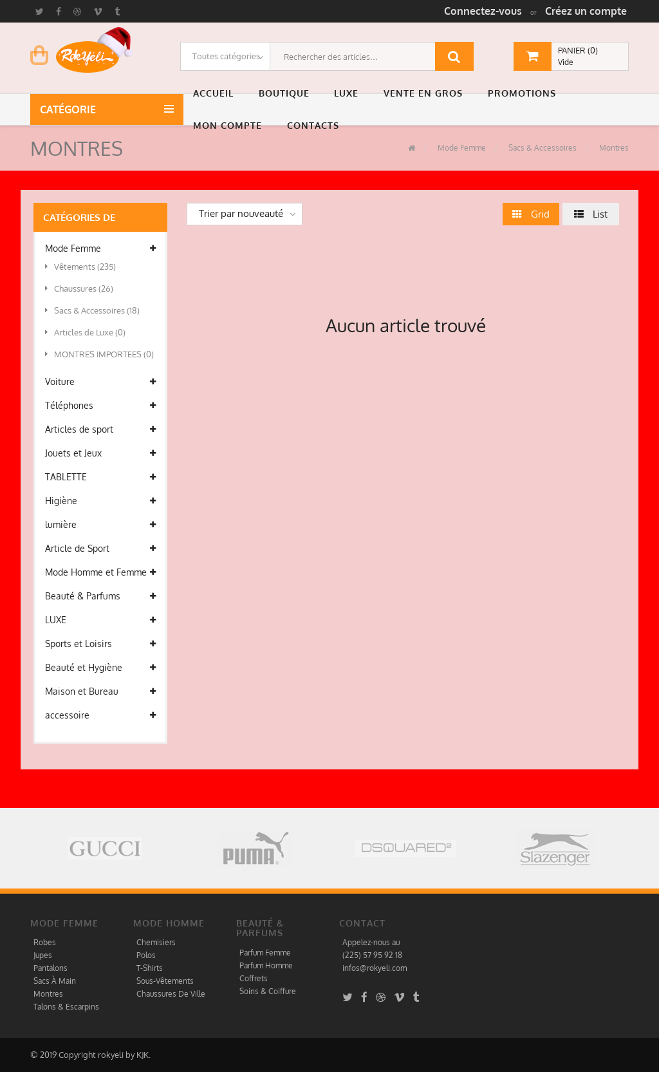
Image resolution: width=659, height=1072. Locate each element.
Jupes (42, 955)
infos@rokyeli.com (374, 968)
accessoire (100, 715)
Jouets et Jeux (100, 453)
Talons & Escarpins (66, 1006)
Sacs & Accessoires (541, 148)
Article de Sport (100, 548)
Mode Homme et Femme (100, 572)
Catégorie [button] (70, 109)
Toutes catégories (226, 56)
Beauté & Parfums (100, 596)
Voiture (100, 382)
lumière (100, 525)
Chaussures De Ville (170, 994)
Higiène (100, 501)
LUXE (100, 620)
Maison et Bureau (100, 691)
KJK (142, 1054)
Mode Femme (461, 148)
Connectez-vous (483, 11)
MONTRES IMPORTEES (99, 354)
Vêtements (80, 266)
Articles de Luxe (85, 332)
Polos (146, 955)
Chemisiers (156, 942)
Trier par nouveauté (241, 213)
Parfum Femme (265, 952)
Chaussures (79, 288)
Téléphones (100, 406)
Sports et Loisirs (100, 644)
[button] (216, 93)
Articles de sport (100, 429)
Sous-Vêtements (165, 981)
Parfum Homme (266, 965)
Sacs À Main (54, 981)
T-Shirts (149, 968)
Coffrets (253, 978)
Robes (44, 942)
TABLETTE (100, 477)
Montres (613, 148)
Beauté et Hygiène (100, 668)
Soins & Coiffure (267, 991)
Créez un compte (586, 11)
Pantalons (50, 968)
